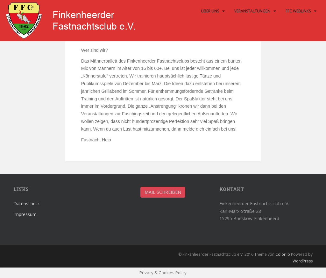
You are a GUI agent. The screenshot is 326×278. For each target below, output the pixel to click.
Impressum (25, 214)
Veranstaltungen (252, 11)
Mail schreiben (163, 192)
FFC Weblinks (298, 11)
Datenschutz (26, 203)
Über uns (210, 11)
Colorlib (282, 254)
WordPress (303, 261)
